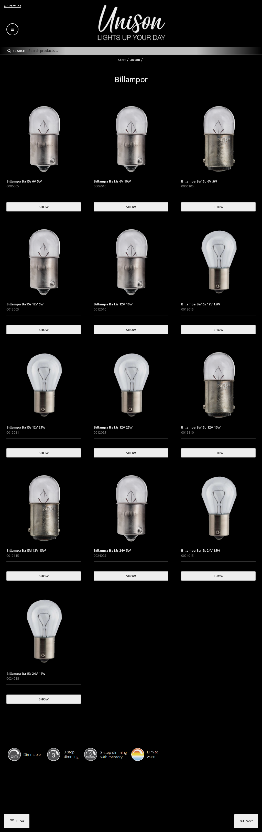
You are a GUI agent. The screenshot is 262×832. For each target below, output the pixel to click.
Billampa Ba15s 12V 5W (24, 304)
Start (122, 59)
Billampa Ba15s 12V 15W (200, 304)
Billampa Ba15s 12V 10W (113, 304)
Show (44, 207)
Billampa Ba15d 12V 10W (201, 427)
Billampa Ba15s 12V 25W (113, 427)
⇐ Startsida (12, 6)
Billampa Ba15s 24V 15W (200, 550)
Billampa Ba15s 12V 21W (25, 427)
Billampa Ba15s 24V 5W (112, 550)
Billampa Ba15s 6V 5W (24, 181)
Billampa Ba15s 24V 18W (25, 673)
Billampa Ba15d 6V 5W (199, 181)
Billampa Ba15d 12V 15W (26, 550)
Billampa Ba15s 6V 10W (112, 181)
